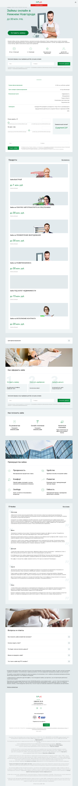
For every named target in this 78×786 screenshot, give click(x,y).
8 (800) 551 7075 (11, 388)
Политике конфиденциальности (45, 771)
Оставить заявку (18, 33)
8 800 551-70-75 (38, 701)
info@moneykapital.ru (38, 703)
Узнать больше (14, 188)
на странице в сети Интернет (30, 761)
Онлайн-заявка (39, 5)
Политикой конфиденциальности (20, 68)
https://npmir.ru (64, 751)
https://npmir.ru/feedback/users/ (49, 753)
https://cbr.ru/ (58, 743)
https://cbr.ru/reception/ (54, 746)
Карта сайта (38, 731)
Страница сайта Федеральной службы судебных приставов (20, 763)
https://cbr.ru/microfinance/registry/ (56, 745)
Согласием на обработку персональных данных (41, 67)
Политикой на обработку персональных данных (57, 728)
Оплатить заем (14, 429)
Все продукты (65, 160)
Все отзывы (66, 506)
